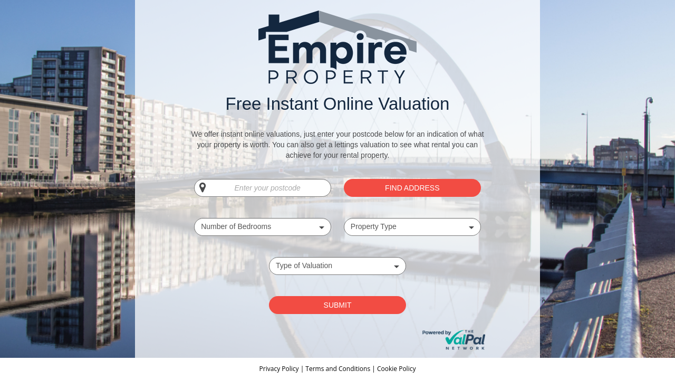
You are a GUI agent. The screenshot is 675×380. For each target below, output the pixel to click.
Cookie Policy (396, 368)
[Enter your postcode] (262, 188)
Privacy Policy (280, 368)
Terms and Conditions (337, 368)
